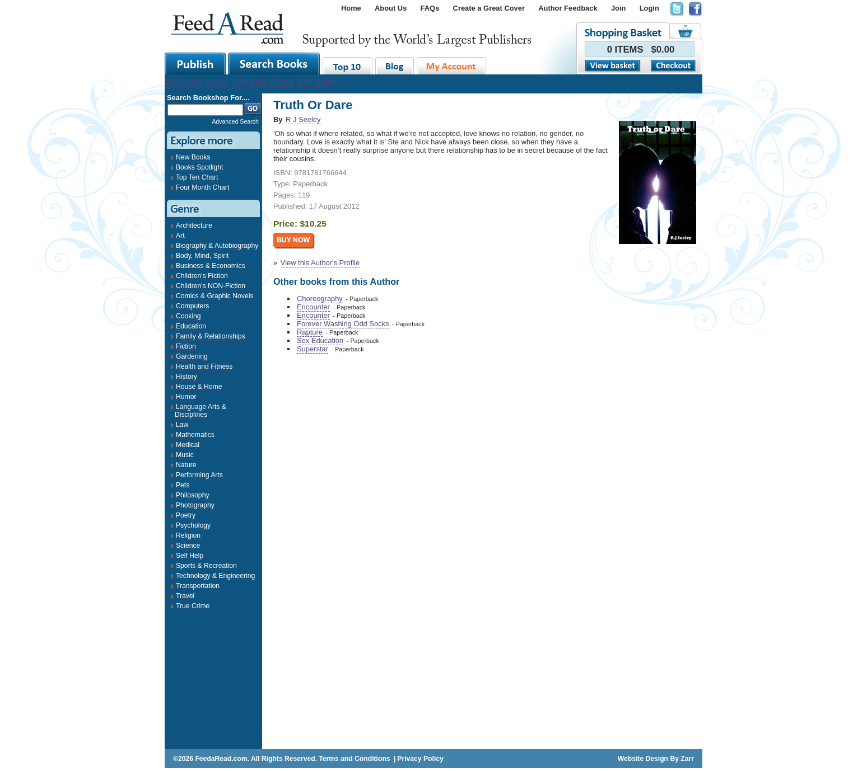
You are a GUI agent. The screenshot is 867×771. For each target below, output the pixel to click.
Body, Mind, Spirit (202, 256)
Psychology (193, 525)
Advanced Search (235, 121)
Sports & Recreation (206, 566)
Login (649, 8)
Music (185, 455)
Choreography (320, 298)
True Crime (192, 606)
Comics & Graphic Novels (215, 296)
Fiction (186, 346)
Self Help (189, 556)
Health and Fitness (204, 366)
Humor (186, 397)
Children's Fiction (202, 276)
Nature (186, 465)
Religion (188, 535)
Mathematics (195, 435)
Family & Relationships (210, 336)
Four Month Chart (202, 187)
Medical (187, 445)
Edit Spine (317, 81)
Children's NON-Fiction (210, 286)
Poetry (185, 515)
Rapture (310, 332)
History (186, 376)
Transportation (198, 586)
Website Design (643, 759)
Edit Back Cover (262, 81)
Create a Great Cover (489, 8)
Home (351, 8)
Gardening (192, 356)
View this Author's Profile (320, 262)
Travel (185, 596)
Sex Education (320, 340)
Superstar (312, 349)
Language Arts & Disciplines (200, 411)
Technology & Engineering (215, 576)
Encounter (313, 307)
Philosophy (192, 495)
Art (180, 235)
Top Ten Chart (197, 177)
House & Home (199, 387)
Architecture (194, 225)
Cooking (188, 316)
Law (182, 425)
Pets (182, 485)
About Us (391, 8)
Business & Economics (210, 266)
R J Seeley (303, 119)
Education (191, 326)
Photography (195, 505)
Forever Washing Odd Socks (343, 323)
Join (618, 8)
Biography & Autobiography (217, 246)
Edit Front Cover (197, 81)
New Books (193, 157)
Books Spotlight (199, 167)
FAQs (430, 8)
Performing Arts (199, 475)
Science (188, 545)
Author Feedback (567, 8)
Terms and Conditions (354, 759)
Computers (192, 306)
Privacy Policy (420, 759)
